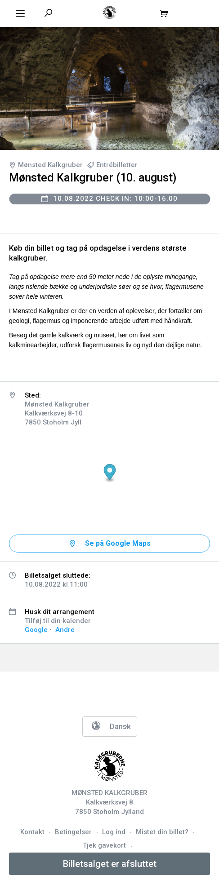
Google (36, 630)
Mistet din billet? (162, 832)
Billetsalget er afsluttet (109, 863)
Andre (65, 630)
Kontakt (32, 832)
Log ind (113, 832)
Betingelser (73, 832)
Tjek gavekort (104, 845)
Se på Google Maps (118, 543)
